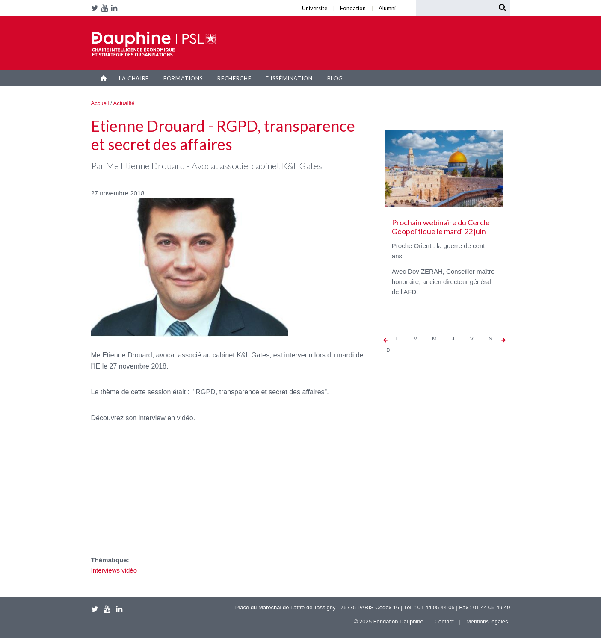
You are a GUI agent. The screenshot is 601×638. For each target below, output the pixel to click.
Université (148, 2)
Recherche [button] (234, 78)
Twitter (96, 8)
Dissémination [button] (289, 78)
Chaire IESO (153, 44)
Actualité (124, 103)
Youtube (106, 8)
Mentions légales (487, 621)
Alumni (159, 2)
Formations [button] (183, 78)
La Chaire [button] (134, 78)
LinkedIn (115, 8)
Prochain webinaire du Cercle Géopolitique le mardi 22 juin (441, 227)
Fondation (153, 2)
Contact (444, 621)
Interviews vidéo (114, 570)
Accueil (103, 78)
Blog (335, 78)
